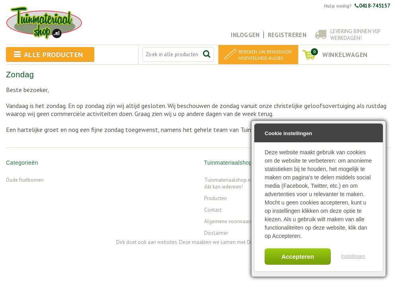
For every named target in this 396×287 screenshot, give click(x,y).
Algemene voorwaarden (231, 221)
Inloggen (245, 35)
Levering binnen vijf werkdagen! (355, 34)
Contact (213, 209)
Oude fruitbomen (25, 180)
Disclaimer (216, 233)
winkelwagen (339, 53)
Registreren (287, 35)
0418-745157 (372, 5)
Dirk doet (126, 242)
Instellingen (353, 256)
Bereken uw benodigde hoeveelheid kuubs (265, 55)
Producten (215, 198)
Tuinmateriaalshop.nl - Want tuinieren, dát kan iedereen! (246, 183)
